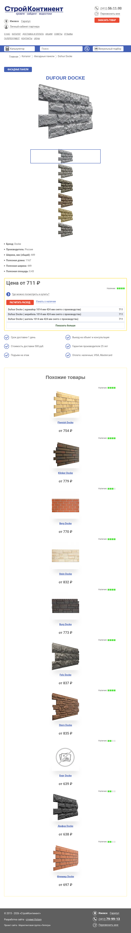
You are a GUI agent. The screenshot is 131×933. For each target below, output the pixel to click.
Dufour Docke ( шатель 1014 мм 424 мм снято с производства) (65, 319)
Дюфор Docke (65, 826)
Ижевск (14, 21)
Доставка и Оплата (33, 34)
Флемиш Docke (65, 876)
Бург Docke (65, 775)
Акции (48, 34)
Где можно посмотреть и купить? (30, 294)
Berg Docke (65, 523)
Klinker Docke (65, 473)
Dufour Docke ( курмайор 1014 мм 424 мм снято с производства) (65, 309)
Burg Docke (65, 624)
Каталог (16, 34)
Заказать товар (107, 20)
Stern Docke (65, 725)
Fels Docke (65, 674)
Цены (37, 38)
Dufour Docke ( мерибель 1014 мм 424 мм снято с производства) (65, 314)
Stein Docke (65, 574)
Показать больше (66, 325)
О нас (7, 34)
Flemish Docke (66, 422)
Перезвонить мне (110, 13)
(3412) (103, 8)
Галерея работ (12, 38)
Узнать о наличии (46, 301)
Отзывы (68, 34)
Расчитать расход (20, 302)
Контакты (26, 38)
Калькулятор (17, 48)
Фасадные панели (18, 69)
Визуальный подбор (110, 48)
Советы (58, 34)
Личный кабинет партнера (24, 26)
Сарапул (26, 21)
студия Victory (34, 919)
